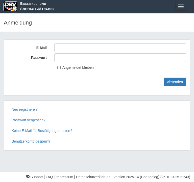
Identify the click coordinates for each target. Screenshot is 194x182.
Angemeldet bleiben (75, 67)
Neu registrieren (24, 109)
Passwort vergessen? (28, 120)
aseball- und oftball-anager (37, 6)
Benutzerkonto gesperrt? (31, 141)
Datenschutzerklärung (93, 177)
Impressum (64, 177)
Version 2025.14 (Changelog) (136, 177)
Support (34, 177)
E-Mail (41, 48)
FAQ (49, 177)
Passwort (39, 58)
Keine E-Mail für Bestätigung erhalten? (42, 131)
